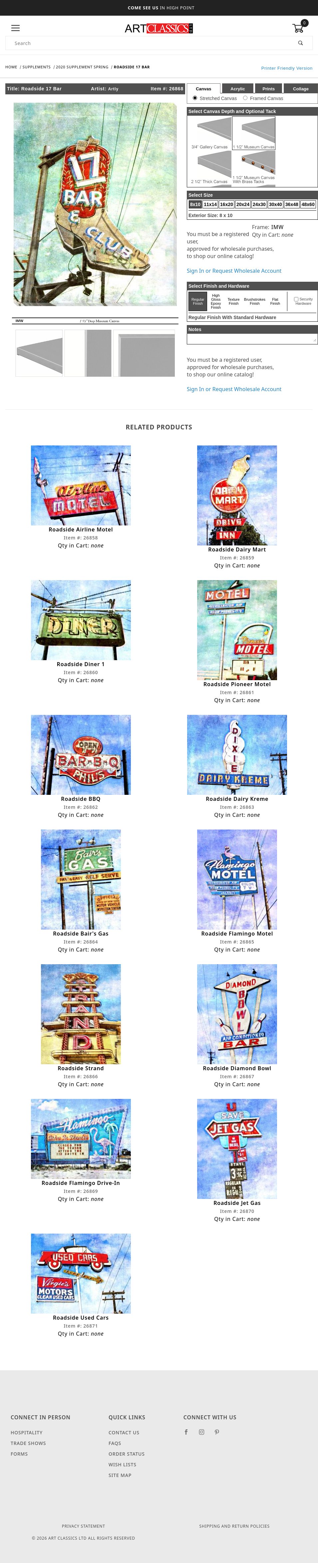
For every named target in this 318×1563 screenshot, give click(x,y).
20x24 (242, 204)
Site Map (120, 1475)
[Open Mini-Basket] (302, 28)
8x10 (195, 204)
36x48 (291, 204)
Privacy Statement (83, 1526)
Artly (113, 89)
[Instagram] (204, 1435)
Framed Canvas (266, 98)
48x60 (308, 204)
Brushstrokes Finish (254, 301)
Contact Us (124, 1433)
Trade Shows (28, 1443)
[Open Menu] (15, 28)
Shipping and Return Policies (234, 1526)
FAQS (115, 1443)
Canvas (203, 88)
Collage (301, 88)
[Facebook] (188, 1435)
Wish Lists (123, 1465)
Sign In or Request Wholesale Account (234, 270)
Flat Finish (275, 301)
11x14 (210, 204)
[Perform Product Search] (300, 43)
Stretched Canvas (218, 98)
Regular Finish (197, 301)
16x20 (226, 204)
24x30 (259, 204)
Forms (19, 1454)
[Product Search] (147, 43)
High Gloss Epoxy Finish (216, 301)
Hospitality (27, 1433)
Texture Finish (234, 301)
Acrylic (237, 88)
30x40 (275, 204)
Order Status (127, 1454)
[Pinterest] (219, 1435)
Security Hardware (304, 301)
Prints (268, 88)
